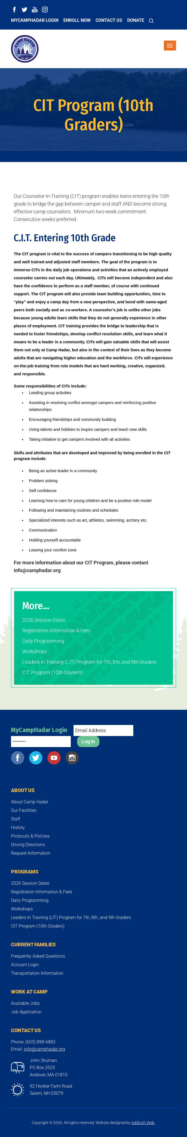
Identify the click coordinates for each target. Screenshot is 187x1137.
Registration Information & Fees (56, 630)
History (18, 827)
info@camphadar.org (44, 1049)
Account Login (25, 964)
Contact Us (109, 20)
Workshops (34, 651)
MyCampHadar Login (34, 20)
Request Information (30, 853)
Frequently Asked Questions (38, 956)
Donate (135, 20)
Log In (88, 741)
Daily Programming (43, 641)
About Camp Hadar (29, 801)
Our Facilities (23, 810)
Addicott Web (143, 1122)
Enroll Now (77, 20)
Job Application (26, 1011)
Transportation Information (37, 973)
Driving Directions (28, 844)
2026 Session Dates (43, 620)
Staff (15, 819)
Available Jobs (25, 1003)
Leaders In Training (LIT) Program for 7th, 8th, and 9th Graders (89, 662)
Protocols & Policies (30, 836)
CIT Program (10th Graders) (52, 672)
